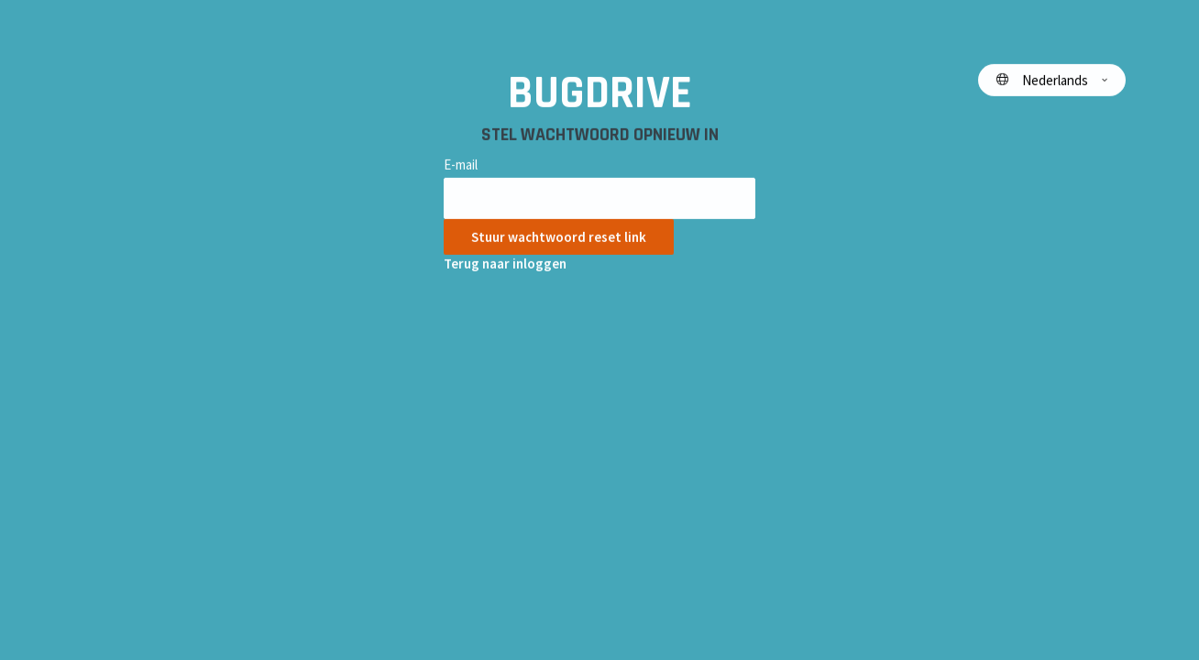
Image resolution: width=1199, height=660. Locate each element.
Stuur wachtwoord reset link (558, 237)
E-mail (461, 164)
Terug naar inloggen (505, 263)
